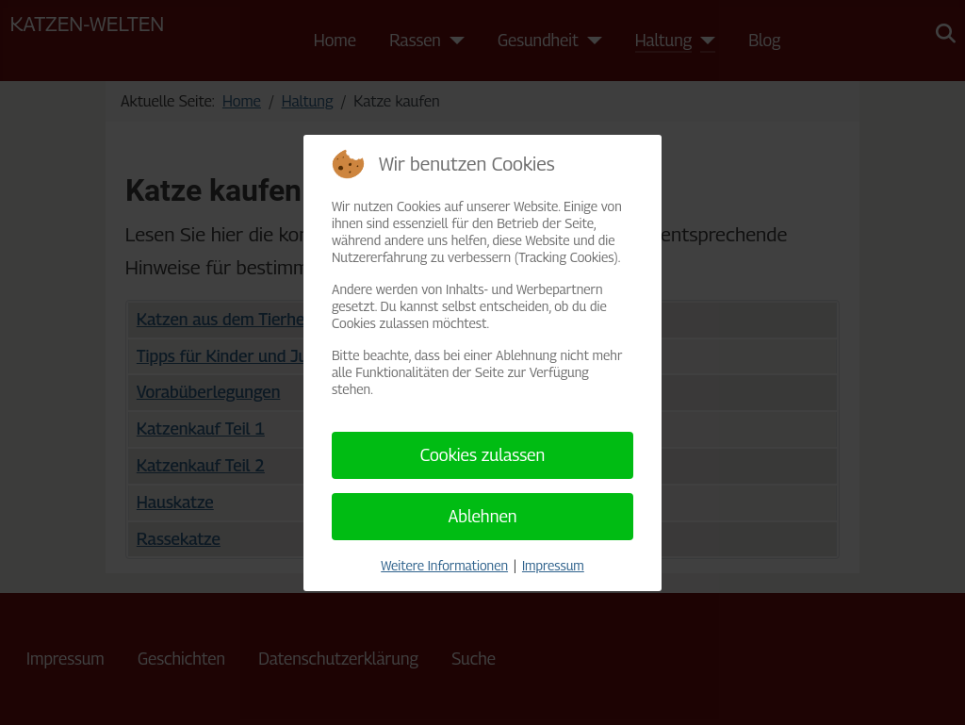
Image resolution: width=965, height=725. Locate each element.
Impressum (553, 565)
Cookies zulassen (483, 455)
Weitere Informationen (444, 565)
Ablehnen (482, 516)
